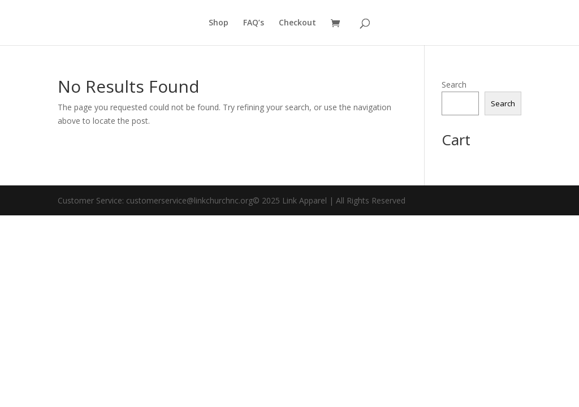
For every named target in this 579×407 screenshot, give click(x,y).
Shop (218, 23)
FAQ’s (253, 23)
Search (454, 84)
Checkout (297, 23)
